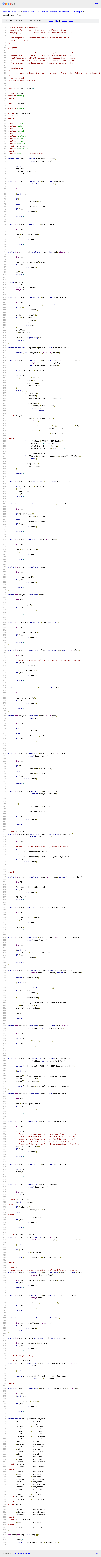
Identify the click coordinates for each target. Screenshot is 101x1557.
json (97, 1553)
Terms (27, 1553)
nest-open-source (11, 11)
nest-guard (28, 11)
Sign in (96, 4)
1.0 (37, 11)
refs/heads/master (59, 11)
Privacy (21, 1553)
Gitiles (14, 1553)
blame (64, 21)
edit (71, 21)
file (51, 21)
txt (91, 1553)
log (57, 21)
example (78, 11)
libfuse (44, 11)
